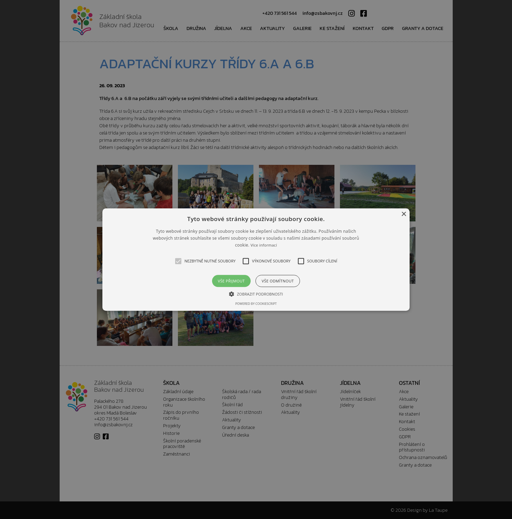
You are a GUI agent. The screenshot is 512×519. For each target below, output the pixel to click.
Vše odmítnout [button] (278, 280)
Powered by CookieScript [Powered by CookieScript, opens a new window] (256, 303)
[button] (256, 259)
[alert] (256, 259)
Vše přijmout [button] (231, 280)
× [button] (403, 214)
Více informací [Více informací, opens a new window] (264, 245)
